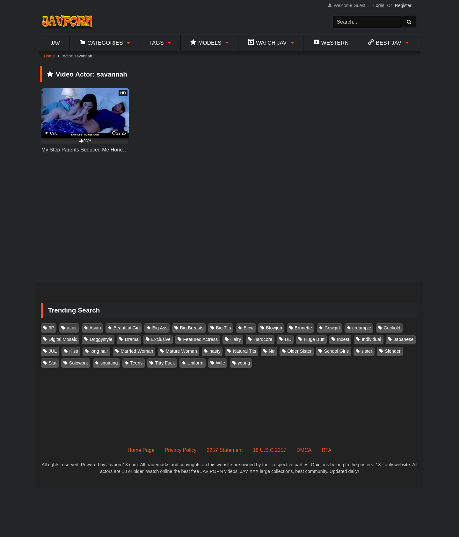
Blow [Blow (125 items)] (248, 327)
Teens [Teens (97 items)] (136, 362)
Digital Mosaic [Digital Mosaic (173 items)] (63, 339)
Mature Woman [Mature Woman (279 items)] (181, 351)
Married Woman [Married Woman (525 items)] (136, 351)
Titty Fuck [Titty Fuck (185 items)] (165, 362)
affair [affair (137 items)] (72, 327)
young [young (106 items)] (243, 362)
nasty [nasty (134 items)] (214, 351)
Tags (156, 43)
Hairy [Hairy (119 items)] (235, 339)
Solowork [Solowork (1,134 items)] (78, 362)
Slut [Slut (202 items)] (53, 362)
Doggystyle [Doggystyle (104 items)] (101, 339)
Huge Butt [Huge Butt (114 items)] (314, 339)
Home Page (141, 450)
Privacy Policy (181, 450)
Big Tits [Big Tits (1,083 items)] (223, 327)
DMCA (303, 450)
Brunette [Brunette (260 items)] (303, 327)
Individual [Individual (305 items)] (371, 339)
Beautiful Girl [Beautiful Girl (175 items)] (126, 327)
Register (403, 5)
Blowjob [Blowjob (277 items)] (274, 327)
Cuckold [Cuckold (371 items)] (392, 327)
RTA (327, 450)
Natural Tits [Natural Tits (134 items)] (244, 351)
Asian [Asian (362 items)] (95, 327)
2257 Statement (225, 450)
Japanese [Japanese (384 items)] (403, 339)
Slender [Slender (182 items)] (393, 351)
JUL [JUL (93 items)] (53, 351)
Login (378, 5)
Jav (55, 43)
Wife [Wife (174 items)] (220, 362)
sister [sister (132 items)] (366, 351)
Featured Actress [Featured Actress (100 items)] (200, 339)
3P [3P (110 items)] (52, 327)
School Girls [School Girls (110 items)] (336, 351)
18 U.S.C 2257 (269, 450)
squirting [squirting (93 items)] (109, 362)
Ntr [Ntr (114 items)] (272, 351)
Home (49, 56)
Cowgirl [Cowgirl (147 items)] (332, 327)
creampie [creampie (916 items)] (361, 327)
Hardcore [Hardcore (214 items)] (262, 339)
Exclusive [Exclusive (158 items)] (161, 339)
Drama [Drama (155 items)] (132, 339)
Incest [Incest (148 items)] (343, 339)
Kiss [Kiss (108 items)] (73, 351)
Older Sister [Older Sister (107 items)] (299, 351)
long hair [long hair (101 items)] (99, 351)
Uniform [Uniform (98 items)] (195, 362)
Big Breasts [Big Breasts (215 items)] (192, 327)
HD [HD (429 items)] (288, 339)
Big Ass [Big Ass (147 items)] (159, 327)
